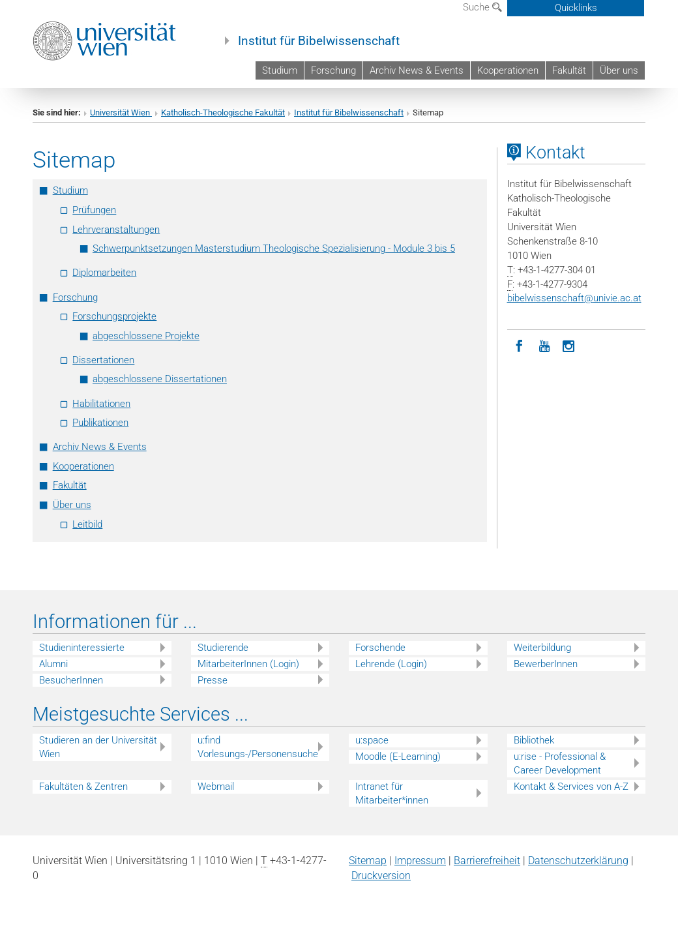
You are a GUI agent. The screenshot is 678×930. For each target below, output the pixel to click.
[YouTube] (544, 345)
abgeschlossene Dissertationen (160, 379)
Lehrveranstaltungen (116, 229)
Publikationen (100, 422)
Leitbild (87, 524)
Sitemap (368, 860)
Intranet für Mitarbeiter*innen (391, 793)
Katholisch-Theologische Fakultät (223, 112)
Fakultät (569, 70)
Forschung (333, 70)
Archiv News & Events (417, 70)
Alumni (53, 664)
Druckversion (381, 875)
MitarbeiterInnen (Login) (248, 664)
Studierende (223, 647)
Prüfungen (94, 210)
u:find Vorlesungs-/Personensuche (258, 747)
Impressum (420, 860)
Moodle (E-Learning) (398, 756)
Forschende (380, 647)
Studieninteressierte (82, 647)
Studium (279, 70)
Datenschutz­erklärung (578, 860)
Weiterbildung (542, 647)
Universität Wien (121, 112)
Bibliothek (534, 740)
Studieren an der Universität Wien (98, 747)
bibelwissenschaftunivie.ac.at (574, 298)
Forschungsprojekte (114, 316)
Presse (213, 680)
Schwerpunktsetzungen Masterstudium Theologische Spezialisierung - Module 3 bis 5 (274, 248)
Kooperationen (507, 70)
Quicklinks (576, 8)
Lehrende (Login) (391, 664)
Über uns (619, 70)
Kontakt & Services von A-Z (571, 786)
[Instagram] (569, 345)
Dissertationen (103, 360)
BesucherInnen (71, 680)
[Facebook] (519, 345)
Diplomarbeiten (104, 272)
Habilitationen (101, 404)
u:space (372, 740)
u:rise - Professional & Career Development (560, 763)
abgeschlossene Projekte (146, 336)
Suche (482, 7)
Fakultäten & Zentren (83, 786)
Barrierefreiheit (487, 860)
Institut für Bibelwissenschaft (319, 41)
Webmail (216, 786)
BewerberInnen (546, 664)
